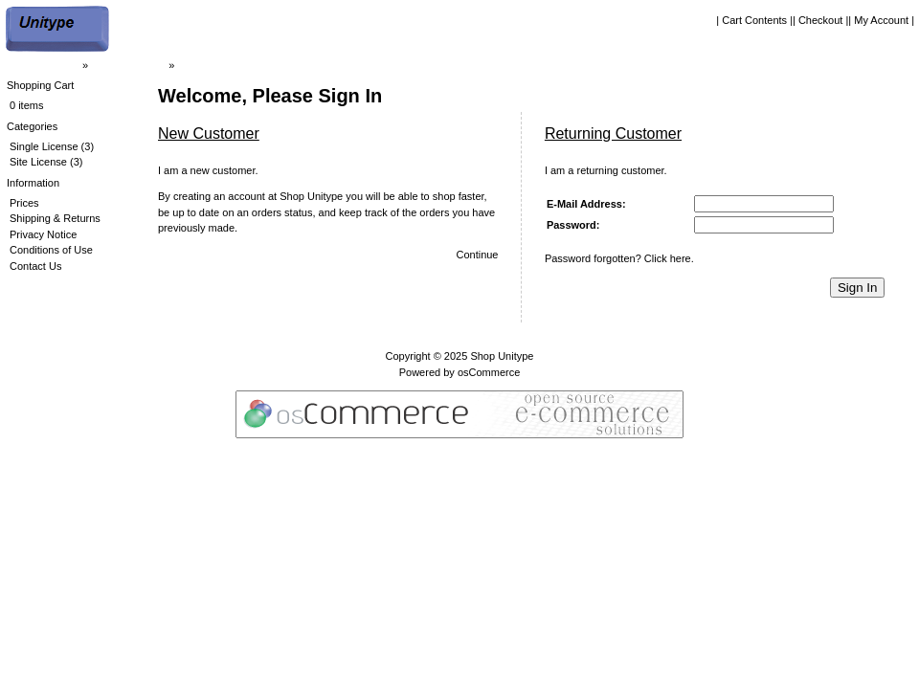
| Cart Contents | (754, 20)
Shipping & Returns (55, 218)
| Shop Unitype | (128, 65)
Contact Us (35, 266)
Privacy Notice (43, 234)
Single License (44, 146)
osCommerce (489, 372)
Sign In (858, 287)
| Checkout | (820, 20)
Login (190, 65)
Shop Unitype (501, 356)
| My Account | (881, 20)
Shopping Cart (40, 85)
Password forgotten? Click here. (619, 258)
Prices (24, 203)
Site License (38, 161)
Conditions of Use (51, 250)
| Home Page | (45, 65)
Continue (477, 254)
